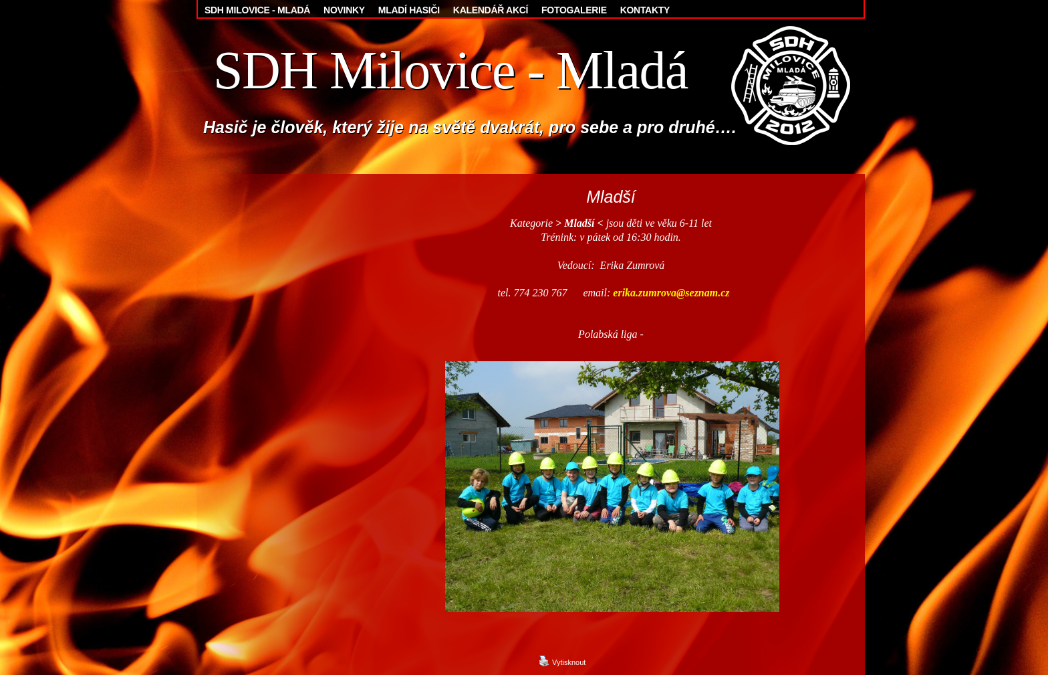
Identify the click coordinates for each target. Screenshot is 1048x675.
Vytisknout (562, 661)
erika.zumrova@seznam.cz (671, 292)
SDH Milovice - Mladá (450, 70)
